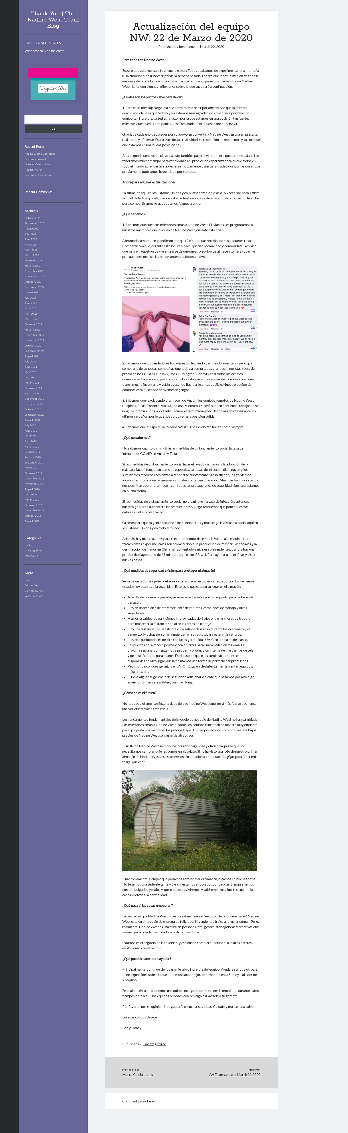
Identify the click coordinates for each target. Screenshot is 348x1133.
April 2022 (31, 313)
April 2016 (31, 494)
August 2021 (32, 356)
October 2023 (33, 218)
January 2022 (33, 329)
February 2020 (33, 452)
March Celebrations (137, 1074)
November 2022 (34, 276)
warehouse (31, 555)
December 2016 (34, 478)
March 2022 (32, 319)
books (28, 545)
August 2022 (32, 292)
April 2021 (31, 377)
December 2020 (34, 398)
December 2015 (34, 510)
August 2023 (32, 228)
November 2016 (34, 483)
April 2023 (31, 249)
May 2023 (30, 244)
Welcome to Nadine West (44, 51)
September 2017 (34, 462)
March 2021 (32, 382)
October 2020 (33, 409)
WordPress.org (34, 596)
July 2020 (30, 425)
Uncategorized (33, 550)
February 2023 (33, 260)
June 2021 (31, 366)
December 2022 (34, 271)
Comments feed (34, 590)
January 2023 (33, 265)
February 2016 (33, 505)
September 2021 (34, 350)
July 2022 (30, 297)
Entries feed (32, 585)
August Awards (34, 169)
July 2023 (30, 234)
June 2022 (31, 303)
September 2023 (34, 223)
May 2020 (30, 436)
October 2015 (33, 515)
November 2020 (34, 404)
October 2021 (33, 345)
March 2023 (32, 255)
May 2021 (30, 372)
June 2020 (31, 430)
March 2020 (32, 446)
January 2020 (33, 457)
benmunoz (187, 46)
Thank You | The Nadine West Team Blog (53, 20)
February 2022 (33, 324)
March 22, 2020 (212, 46)
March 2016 (32, 499)
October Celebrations (37, 164)
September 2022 (34, 287)
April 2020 (31, 441)
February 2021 (33, 388)
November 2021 (34, 340)
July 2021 (30, 361)
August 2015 (32, 521)
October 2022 (33, 281)
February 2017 (33, 473)
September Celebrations (39, 175)
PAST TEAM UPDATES (42, 43)
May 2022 (30, 308)
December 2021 (34, 335)
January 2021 (33, 393)
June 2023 (31, 239)
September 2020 (34, 414)
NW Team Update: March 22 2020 (234, 1074)
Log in (28, 580)
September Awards (36, 159)
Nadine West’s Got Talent (40, 153)
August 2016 (32, 489)
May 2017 (30, 467)
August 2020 (32, 420)
